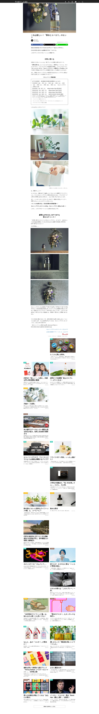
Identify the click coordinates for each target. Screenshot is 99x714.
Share (37, 45)
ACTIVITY (25, 493)
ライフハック (54, 336)
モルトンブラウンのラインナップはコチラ (57, 330)
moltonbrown (59, 336)
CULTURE (25, 414)
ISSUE (25, 521)
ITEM (51, 339)
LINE (61, 45)
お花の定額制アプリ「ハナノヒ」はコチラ (57, 332)
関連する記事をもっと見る (49, 707)
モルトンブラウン (64, 336)
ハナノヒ (50, 336)
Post (49, 45)
